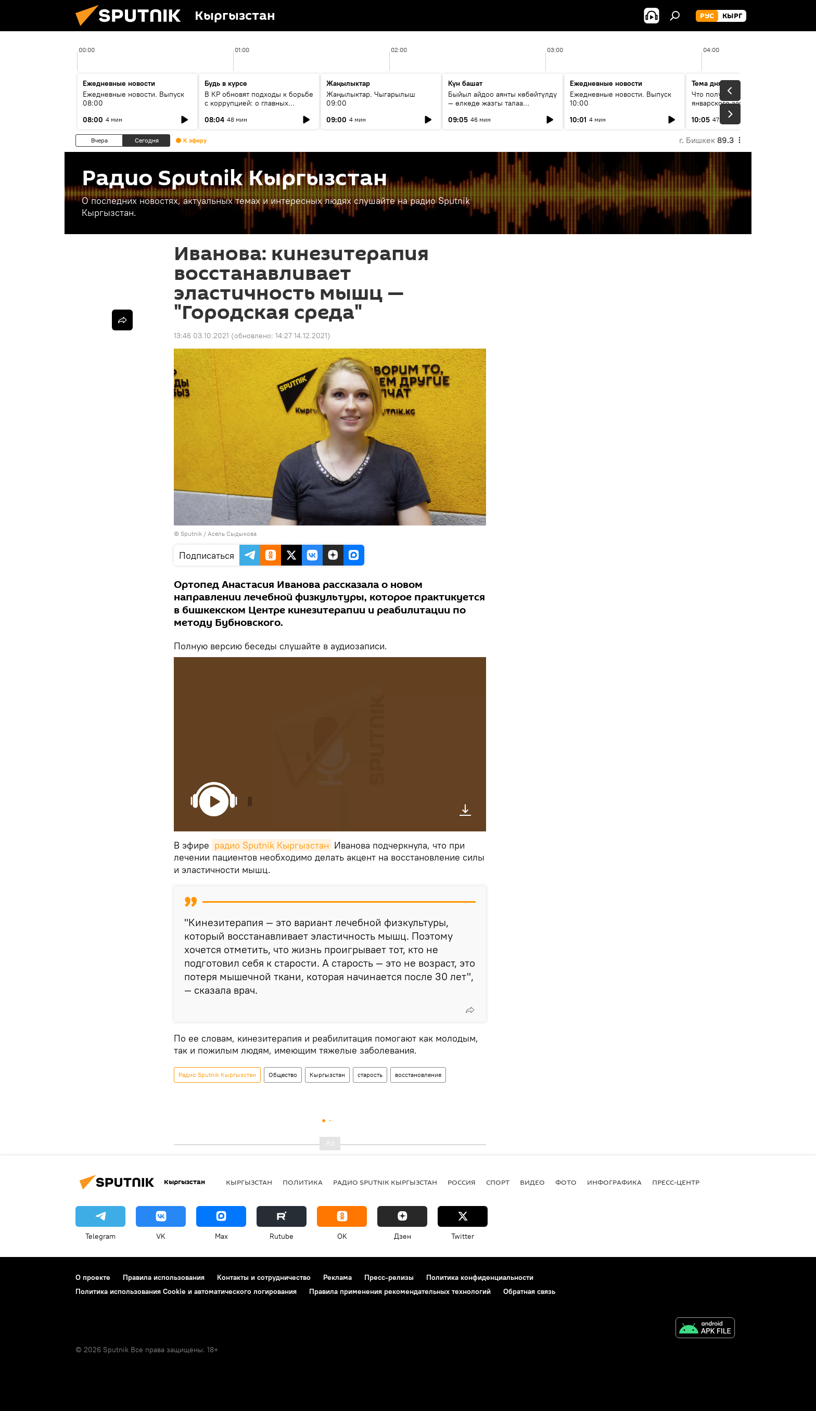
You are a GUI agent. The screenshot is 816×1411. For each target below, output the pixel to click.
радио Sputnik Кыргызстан (271, 845)
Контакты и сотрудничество (264, 1277)
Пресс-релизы (389, 1277)
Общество (283, 1075)
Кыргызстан (327, 1075)
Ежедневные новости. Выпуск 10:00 (620, 98)
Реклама (337, 1277)
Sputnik (191, 533)
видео (532, 1182)
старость (370, 1075)
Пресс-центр (675, 1182)
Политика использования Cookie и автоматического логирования (186, 1291)
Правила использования (164, 1277)
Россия (462, 1182)
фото (566, 1182)
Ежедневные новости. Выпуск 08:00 (133, 98)
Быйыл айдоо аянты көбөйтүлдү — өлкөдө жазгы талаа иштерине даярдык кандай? (502, 103)
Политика (303, 1182)
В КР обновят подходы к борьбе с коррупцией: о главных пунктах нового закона (259, 103)
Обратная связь (529, 1291)
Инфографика (614, 1182)
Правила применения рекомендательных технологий (400, 1291)
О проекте (92, 1277)
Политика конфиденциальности (479, 1277)
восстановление (418, 1075)
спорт (497, 1182)
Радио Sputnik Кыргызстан (217, 1075)
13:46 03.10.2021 (201, 335)
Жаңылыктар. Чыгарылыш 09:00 (370, 98)
